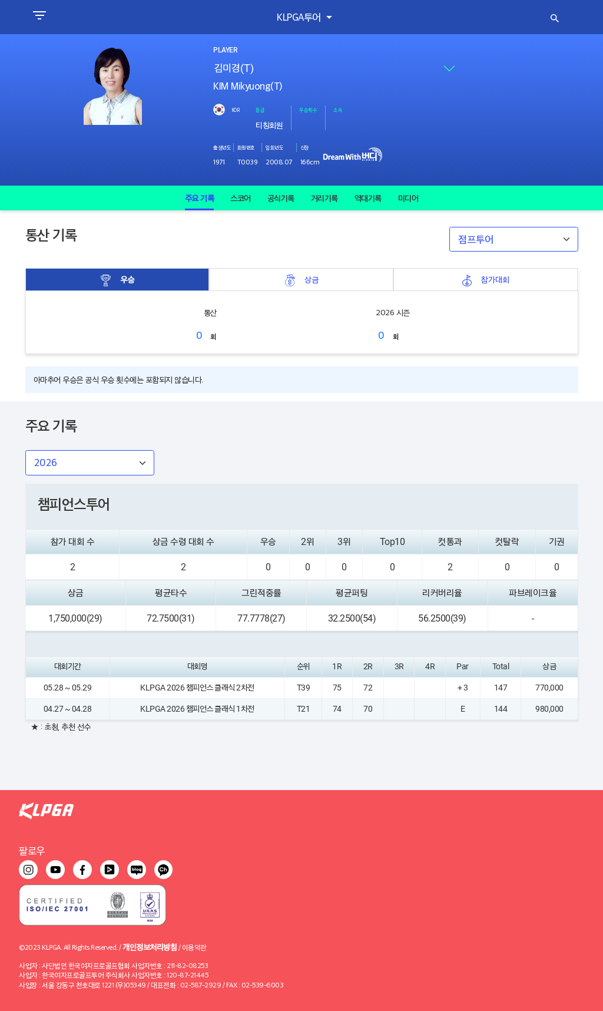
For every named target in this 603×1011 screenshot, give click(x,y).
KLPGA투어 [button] (300, 17)
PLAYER (225, 50)
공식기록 (280, 198)
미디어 (408, 198)
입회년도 (274, 147)
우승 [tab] (117, 279)
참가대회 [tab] (485, 279)
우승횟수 (308, 110)
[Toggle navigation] (39, 17)
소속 (337, 110)
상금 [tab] (301, 279)
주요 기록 (199, 198)
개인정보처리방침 (149, 946)
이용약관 (194, 947)
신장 (304, 147)
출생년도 (222, 147)
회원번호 (246, 147)
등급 (260, 110)
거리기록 (324, 198)
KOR (235, 110)
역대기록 (368, 198)
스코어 (240, 198)
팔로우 (32, 850)
